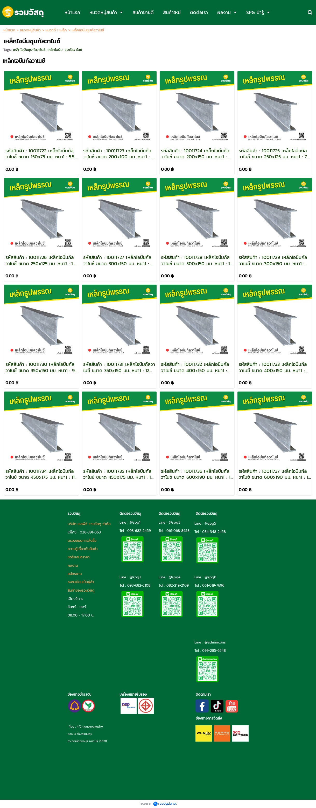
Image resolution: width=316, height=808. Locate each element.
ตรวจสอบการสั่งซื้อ (82, 540)
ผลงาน (73, 565)
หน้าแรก (9, 30)
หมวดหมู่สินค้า (30, 30)
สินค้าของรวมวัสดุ (81, 590)
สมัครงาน (75, 574)
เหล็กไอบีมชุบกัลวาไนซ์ (29, 49)
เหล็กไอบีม (54, 49)
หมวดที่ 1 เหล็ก (56, 30)
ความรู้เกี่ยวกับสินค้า (83, 549)
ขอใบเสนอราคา (79, 557)
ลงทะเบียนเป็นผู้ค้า (81, 582)
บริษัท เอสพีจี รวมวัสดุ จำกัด (89, 524)
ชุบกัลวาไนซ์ (73, 49)
